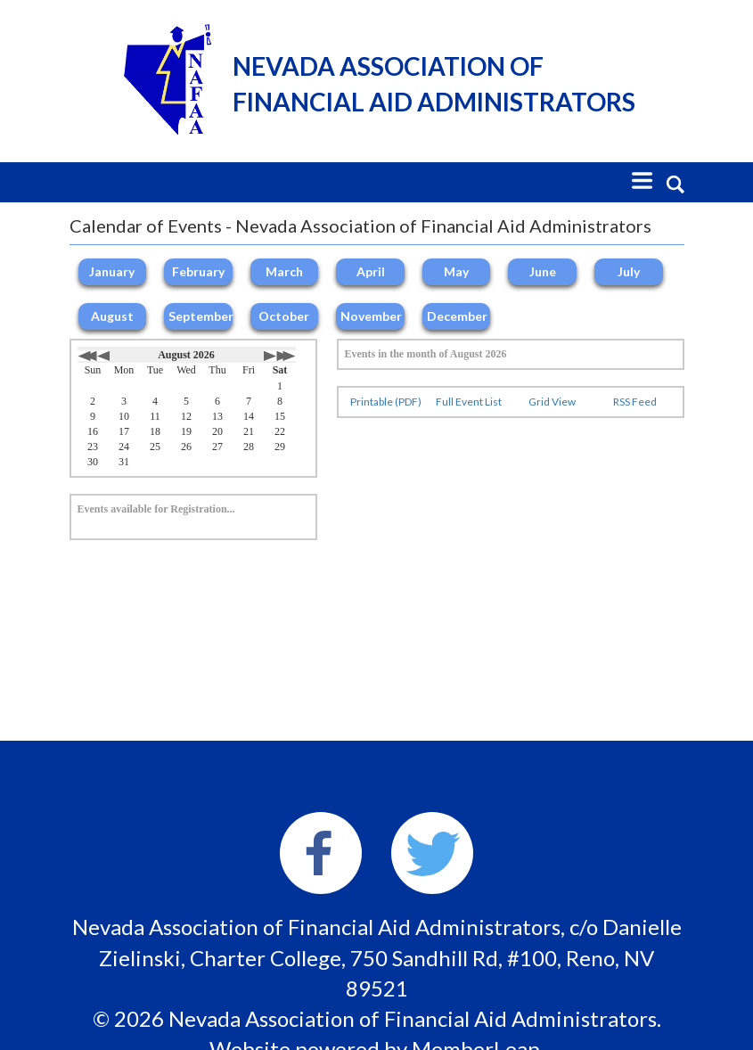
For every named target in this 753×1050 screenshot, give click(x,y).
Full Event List (469, 401)
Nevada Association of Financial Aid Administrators (434, 84)
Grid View (552, 401)
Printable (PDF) (386, 401)
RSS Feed (635, 401)
